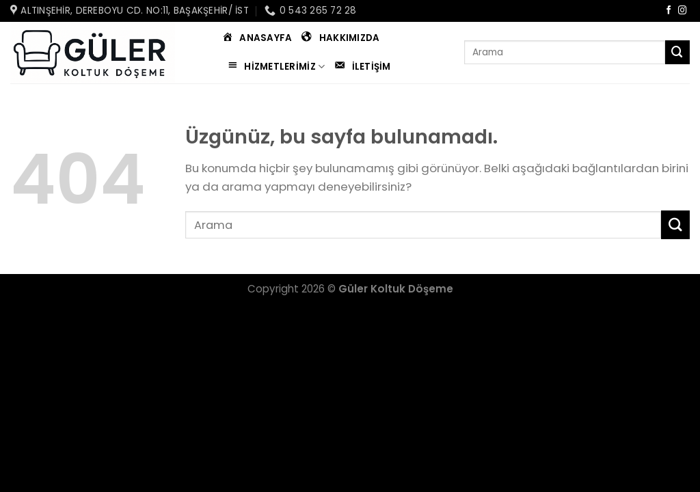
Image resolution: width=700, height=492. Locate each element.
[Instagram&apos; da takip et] (682, 11)
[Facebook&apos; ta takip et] (668, 11)
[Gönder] (677, 52)
